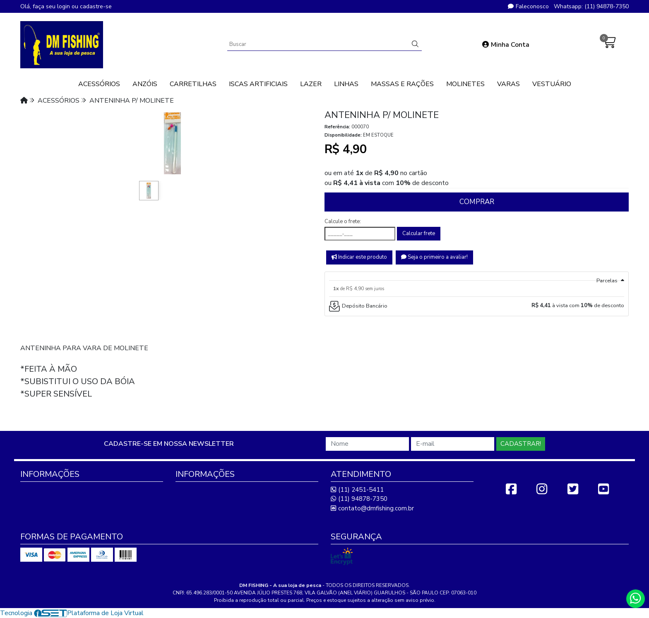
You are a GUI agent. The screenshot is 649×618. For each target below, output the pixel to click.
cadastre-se (96, 6)
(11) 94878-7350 (359, 499)
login (64, 6)
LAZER (311, 84)
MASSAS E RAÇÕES (402, 84)
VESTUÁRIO (551, 84)
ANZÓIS (144, 84)
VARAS (508, 84)
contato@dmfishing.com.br (372, 508)
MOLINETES (465, 84)
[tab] (476, 276)
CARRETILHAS (193, 84)
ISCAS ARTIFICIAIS (258, 84)
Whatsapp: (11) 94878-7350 (591, 6)
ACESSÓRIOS (99, 84)
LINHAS (346, 84)
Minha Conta (505, 44)
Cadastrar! (520, 444)
